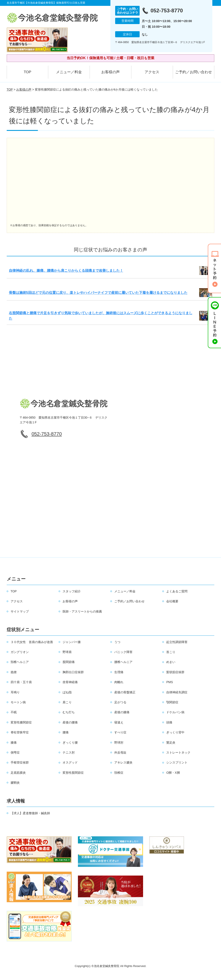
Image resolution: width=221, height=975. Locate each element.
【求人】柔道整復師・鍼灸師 (30, 813)
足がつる (120, 702)
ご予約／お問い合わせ (193, 72)
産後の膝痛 (121, 712)
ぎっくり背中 (175, 732)
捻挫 (14, 672)
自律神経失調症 (176, 692)
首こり (170, 652)
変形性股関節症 (73, 772)
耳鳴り (15, 692)
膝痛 (14, 742)
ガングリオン (20, 652)
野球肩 (67, 652)
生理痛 (118, 672)
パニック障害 (123, 652)
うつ (117, 642)
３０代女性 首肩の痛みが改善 (32, 642)
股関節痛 (69, 662)
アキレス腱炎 (123, 762)
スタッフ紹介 (72, 591)
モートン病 (18, 702)
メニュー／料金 (69, 72)
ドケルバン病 (175, 712)
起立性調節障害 (176, 642)
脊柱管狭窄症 (20, 732)
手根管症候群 (20, 762)
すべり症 (120, 732)
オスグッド (70, 762)
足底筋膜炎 (18, 772)
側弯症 (15, 752)
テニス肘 (69, 752)
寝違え (118, 722)
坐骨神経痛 (70, 682)
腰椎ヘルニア (123, 662)
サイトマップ (20, 611)
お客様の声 (110, 72)
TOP (27, 72)
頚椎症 (118, 772)
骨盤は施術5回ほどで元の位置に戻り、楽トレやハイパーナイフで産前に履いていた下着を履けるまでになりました (98, 292)
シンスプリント (176, 762)
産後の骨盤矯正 (125, 692)
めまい (170, 662)
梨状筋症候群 (175, 672)
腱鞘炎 (15, 782)
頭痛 (169, 722)
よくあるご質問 (176, 591)
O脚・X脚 (173, 772)
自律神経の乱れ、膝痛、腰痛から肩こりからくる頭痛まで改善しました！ (66, 270)
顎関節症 (172, 702)
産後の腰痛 (70, 722)
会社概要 (172, 601)
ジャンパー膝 (72, 642)
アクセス (152, 72)
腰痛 (66, 732)
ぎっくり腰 (70, 742)
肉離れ (118, 682)
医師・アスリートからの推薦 (82, 611)
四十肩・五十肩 (21, 682)
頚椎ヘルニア (20, 662)
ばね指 (67, 692)
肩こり (67, 702)
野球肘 (118, 742)
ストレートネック (178, 752)
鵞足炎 (170, 742)
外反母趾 (120, 752)
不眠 (14, 712)
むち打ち (69, 712)
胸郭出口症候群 (73, 672)
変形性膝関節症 (21, 722)
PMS (169, 682)
